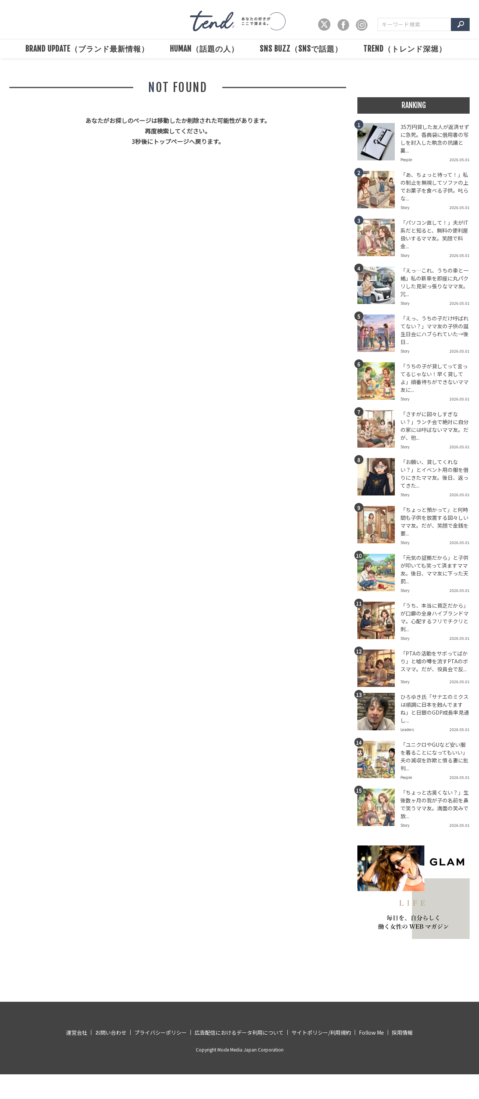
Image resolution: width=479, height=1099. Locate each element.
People (406, 159)
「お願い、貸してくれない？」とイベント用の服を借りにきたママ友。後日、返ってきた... (434, 473)
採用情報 (402, 1032)
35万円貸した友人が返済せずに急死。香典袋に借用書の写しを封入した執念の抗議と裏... (434, 138)
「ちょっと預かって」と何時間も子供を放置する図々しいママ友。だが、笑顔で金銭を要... (434, 521)
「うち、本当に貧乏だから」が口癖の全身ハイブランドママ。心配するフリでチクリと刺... (434, 617)
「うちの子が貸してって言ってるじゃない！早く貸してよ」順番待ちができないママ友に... (434, 377)
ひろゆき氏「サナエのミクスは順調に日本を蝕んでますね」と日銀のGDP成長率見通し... (434, 708)
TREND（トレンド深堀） (404, 48)
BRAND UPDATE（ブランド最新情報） (87, 48)
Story (404, 207)
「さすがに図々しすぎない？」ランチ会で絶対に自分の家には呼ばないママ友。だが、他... (434, 425)
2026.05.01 (459, 159)
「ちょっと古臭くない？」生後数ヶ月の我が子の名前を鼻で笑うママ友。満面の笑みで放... (434, 804)
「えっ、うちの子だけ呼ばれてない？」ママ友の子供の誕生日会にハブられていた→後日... (434, 330)
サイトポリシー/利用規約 (321, 1032)
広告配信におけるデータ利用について (239, 1032)
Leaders (407, 729)
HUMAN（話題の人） (204, 48)
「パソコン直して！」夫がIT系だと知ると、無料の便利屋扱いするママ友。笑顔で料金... (434, 234)
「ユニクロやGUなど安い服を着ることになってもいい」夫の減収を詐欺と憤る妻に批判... (434, 756)
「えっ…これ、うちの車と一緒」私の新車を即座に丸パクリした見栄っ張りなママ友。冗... (434, 282)
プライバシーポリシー (160, 1032)
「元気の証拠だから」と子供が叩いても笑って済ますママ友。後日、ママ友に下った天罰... (434, 569)
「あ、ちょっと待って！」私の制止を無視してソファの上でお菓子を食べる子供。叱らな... (434, 186)
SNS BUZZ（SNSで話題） (301, 48)
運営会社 (76, 1032)
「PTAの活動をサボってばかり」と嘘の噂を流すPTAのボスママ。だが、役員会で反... (434, 661)
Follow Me (371, 1032)
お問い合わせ (110, 1032)
